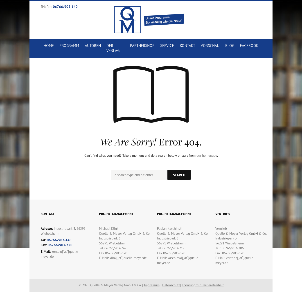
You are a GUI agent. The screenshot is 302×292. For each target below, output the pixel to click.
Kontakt (187, 45)
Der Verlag (112, 48)
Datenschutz (171, 285)
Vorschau (210, 45)
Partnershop (142, 45)
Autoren (93, 45)
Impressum (152, 285)
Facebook (249, 45)
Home (49, 45)
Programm (69, 45)
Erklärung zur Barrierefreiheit (203, 285)
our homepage (206, 155)
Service (167, 45)
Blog (229, 45)
